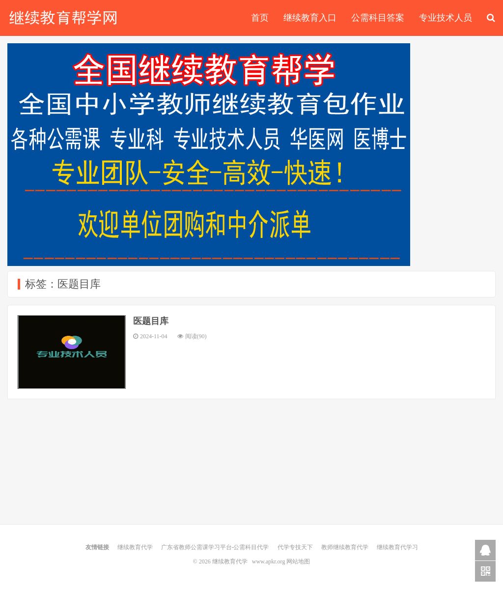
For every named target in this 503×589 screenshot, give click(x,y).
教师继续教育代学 (344, 547)
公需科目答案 (377, 18)
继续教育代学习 (397, 547)
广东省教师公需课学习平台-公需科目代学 (215, 547)
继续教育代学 (63, 18)
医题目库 (150, 321)
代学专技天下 (295, 547)
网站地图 (298, 561)
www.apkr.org (268, 561)
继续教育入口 (309, 18)
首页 (260, 18)
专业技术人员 (445, 18)
